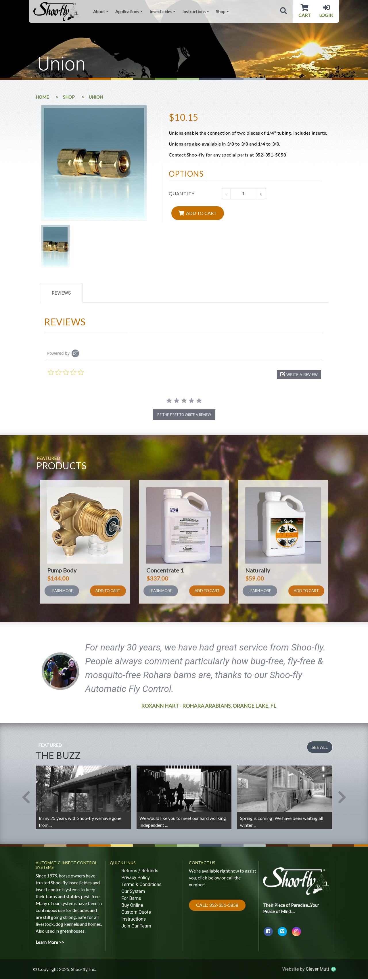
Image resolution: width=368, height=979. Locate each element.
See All (320, 747)
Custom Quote (136, 912)
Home (42, 97)
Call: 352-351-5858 (217, 905)
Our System (133, 891)
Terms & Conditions (141, 884)
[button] (299, 374)
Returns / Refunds (139, 870)
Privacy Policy (135, 877)
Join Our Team (136, 926)
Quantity (182, 193)
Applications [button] (127, 11)
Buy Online (132, 905)
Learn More (62, 590)
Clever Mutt (320, 969)
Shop (69, 97)
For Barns (131, 898)
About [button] (99, 11)
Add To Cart (107, 590)
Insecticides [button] (161, 11)
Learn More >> (50, 942)
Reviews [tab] (61, 293)
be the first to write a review (184, 414)
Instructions (133, 919)
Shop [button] (220, 11)
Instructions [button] (194, 11)
